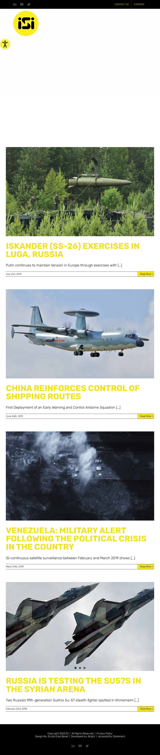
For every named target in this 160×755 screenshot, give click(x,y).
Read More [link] (145, 274)
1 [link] (75, 668)
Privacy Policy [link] (104, 733)
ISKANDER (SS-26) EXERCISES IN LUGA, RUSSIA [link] (73, 250)
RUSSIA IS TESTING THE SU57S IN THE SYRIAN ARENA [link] (73, 685)
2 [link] (80, 668)
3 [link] (84, 668)
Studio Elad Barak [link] (58, 736)
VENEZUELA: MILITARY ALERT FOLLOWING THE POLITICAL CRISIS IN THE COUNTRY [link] (76, 538)
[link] (5, 44)
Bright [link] (91, 736)
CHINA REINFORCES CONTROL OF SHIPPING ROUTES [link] (73, 392)
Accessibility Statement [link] (111, 736)
